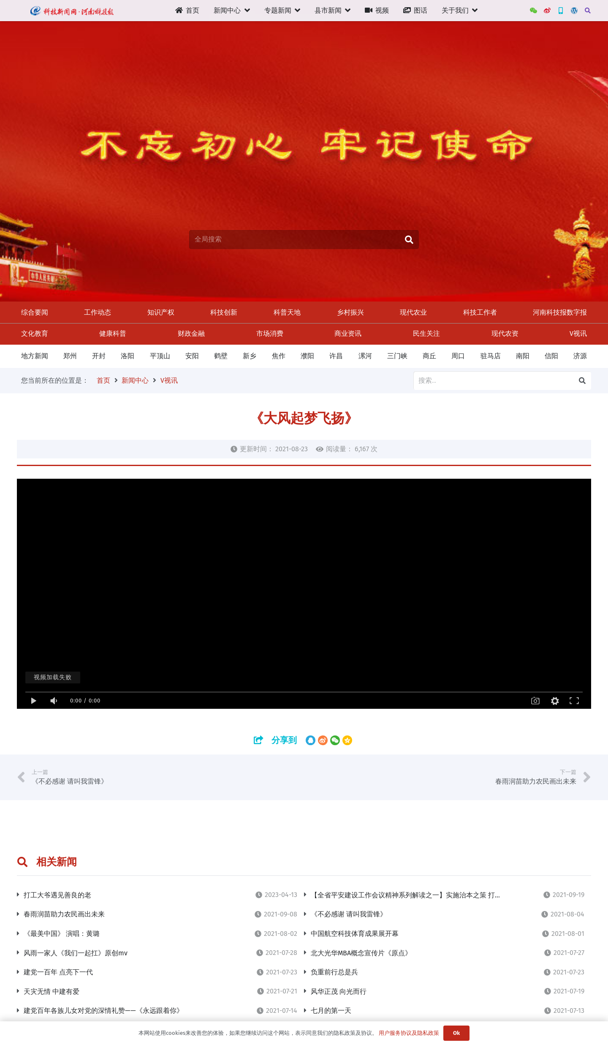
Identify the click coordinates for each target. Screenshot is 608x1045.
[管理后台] (574, 10)
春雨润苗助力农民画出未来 (64, 914)
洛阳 (127, 356)
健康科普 (112, 333)
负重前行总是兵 (334, 972)
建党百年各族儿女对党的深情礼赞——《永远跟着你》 (103, 1011)
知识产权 (160, 312)
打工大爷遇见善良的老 (57, 895)
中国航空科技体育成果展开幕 (355, 934)
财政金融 (191, 333)
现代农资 (504, 333)
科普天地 (287, 312)
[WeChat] (533, 10)
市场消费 (269, 333)
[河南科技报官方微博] (547, 10)
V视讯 (578, 333)
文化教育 (34, 333)
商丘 (429, 356)
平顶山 (160, 356)
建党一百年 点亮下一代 (58, 972)
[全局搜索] (304, 239)
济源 (580, 356)
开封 (99, 356)
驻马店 (490, 356)
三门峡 (397, 356)
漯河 (365, 356)
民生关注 (426, 333)
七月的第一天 (331, 1011)
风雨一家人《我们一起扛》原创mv (76, 953)
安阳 (192, 356)
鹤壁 (221, 356)
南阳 (522, 356)
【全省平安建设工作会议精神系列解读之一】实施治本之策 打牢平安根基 (420, 895)
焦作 (278, 356)
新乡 (249, 356)
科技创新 (223, 312)
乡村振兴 (350, 312)
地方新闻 (34, 356)
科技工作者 (480, 312)
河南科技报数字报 (560, 312)
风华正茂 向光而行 (338, 991)
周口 (458, 356)
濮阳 (307, 356)
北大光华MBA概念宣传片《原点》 (361, 953)
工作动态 (97, 312)
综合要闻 (34, 312)
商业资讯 (347, 333)
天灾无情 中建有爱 (51, 991)
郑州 (70, 356)
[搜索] (587, 10)
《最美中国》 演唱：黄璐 (62, 934)
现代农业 (413, 312)
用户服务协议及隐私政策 (409, 1033)
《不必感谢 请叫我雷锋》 (349, 914)
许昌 (336, 356)
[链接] (71, 10)
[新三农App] (560, 10)
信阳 (551, 356)
